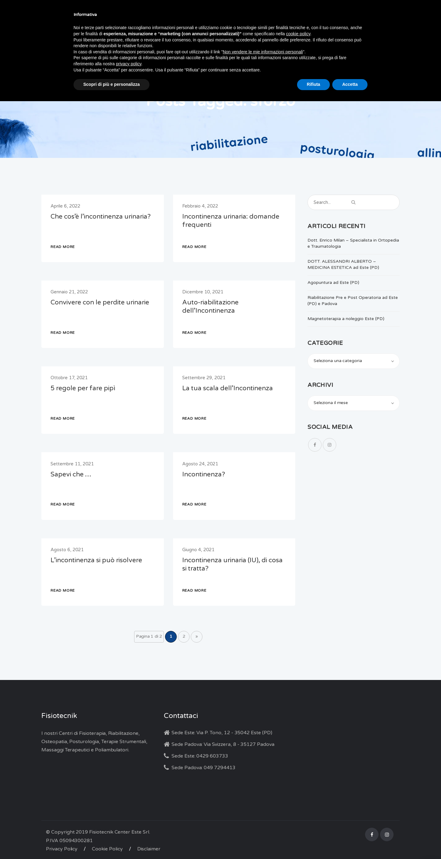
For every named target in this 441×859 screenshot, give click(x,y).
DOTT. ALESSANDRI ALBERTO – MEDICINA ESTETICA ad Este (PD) (343, 264)
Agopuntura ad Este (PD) (333, 282)
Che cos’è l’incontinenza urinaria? (101, 216)
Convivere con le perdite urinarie (100, 302)
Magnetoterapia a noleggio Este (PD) (345, 318)
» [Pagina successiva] (196, 636)
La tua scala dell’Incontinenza (227, 388)
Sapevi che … (71, 474)
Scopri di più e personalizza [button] (111, 84)
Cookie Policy (107, 849)
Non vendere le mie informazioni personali (263, 51)
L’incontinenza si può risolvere (96, 560)
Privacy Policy (61, 849)
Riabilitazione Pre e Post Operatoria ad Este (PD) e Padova (352, 300)
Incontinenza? (203, 474)
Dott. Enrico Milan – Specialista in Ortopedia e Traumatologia (353, 243)
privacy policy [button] (128, 63)
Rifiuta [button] (313, 84)
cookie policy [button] (298, 33)
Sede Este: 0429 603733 (200, 756)
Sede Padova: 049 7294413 (204, 768)
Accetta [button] (350, 84)
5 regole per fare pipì (83, 388)
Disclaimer (149, 849)
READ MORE (63, 247)
